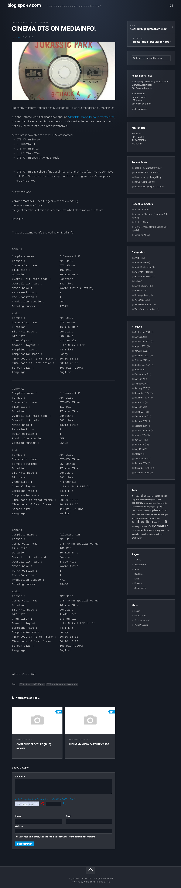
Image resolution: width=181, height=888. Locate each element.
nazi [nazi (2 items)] (162, 515)
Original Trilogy (139, 97)
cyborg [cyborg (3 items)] (147, 503)
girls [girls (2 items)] (162, 507)
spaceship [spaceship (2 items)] (135, 527)
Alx (108, 881)
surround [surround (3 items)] (136, 530)
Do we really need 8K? (144, 182)
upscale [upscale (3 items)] (143, 534)
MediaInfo (72, 684)
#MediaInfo (74, 117)
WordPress (89, 881)
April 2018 (139, 369)
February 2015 (141, 416)
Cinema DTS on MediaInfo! (147, 172)
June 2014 (139, 444)
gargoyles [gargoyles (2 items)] (152, 507)
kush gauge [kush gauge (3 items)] (149, 510)
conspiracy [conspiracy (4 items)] (137, 502)
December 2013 (142, 468)
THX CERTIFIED (139, 140)
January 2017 (140, 388)
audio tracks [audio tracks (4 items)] (160, 495)
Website (19, 826)
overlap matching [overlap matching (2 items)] (142, 518)
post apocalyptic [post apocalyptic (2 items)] (154, 518)
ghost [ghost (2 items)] (159, 507)
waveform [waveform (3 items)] (158, 534)
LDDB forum (137, 100)
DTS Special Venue (56, 684)
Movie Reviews (24, 739)
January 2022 (140, 351)
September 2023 (142, 332)
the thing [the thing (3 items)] (156, 530)
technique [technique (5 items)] (146, 530)
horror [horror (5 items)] (135, 510)
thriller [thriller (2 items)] (163, 531)
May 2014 (139, 449)
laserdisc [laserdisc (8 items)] (161, 510)
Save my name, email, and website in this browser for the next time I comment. (57, 837)
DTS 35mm (25, 684)
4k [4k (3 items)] (133, 496)
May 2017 (139, 379)
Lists (136, 281)
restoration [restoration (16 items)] (142, 521)
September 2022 (142, 341)
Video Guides (140, 300)
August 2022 (140, 346)
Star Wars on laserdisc (142, 88)
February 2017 (141, 384)
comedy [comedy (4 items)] (156, 499)
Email (69, 816)
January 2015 (140, 421)
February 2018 (141, 374)
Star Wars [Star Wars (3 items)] (144, 526)
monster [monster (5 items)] (155, 514)
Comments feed (142, 620)
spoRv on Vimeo (139, 109)
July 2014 (139, 440)
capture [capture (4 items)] (136, 499)
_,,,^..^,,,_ (138, 560)
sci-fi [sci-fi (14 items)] (162, 521)
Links (136, 579)
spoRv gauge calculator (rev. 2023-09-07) (151, 81)
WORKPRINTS (138, 144)
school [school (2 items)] (155, 523)
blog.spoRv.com (24, 6)
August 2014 (140, 435)
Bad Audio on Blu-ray (141, 104)
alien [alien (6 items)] (143, 495)
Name (18, 816)
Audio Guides (18, 22)
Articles (138, 258)
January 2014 (140, 463)
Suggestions (140, 588)
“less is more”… (141, 564)
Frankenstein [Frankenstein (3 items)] (137, 506)
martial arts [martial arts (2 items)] (136, 515)
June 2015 (139, 402)
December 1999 (142, 472)
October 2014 (140, 426)
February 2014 (141, 458)
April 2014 (139, 454)
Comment (20, 776)
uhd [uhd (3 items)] (138, 534)
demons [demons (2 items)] (153, 503)
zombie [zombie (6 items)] (137, 537)
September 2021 (142, 365)
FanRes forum (138, 93)
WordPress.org (141, 625)
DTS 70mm (38, 684)
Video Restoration (142, 304)
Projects (138, 290)
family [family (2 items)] (165, 503)
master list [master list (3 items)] (145, 514)
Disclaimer (139, 574)
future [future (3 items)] (146, 506)
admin (18, 37)
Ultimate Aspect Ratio (142, 85)
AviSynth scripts (142, 272)
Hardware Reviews (81, 739)
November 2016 (142, 398)
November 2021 (142, 355)
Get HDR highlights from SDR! (148, 168)
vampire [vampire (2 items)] (150, 534)
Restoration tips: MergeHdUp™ (148, 177)
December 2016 (142, 393)
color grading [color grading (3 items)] (146, 499)
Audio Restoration (37, 22)
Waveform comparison (145, 309)
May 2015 (139, 407)
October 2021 (140, 360)
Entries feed (140, 615)
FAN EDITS (137, 133)
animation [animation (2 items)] (150, 496)
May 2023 (139, 337)
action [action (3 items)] (137, 496)
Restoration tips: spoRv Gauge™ (149, 186)
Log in (137, 611)
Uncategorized (141, 295)
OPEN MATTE (138, 137)
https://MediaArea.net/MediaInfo (32, 121)
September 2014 (142, 430)
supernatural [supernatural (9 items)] (159, 526)
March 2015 (140, 412)
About (147, 209)
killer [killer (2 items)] (141, 511)
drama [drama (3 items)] (159, 503)
